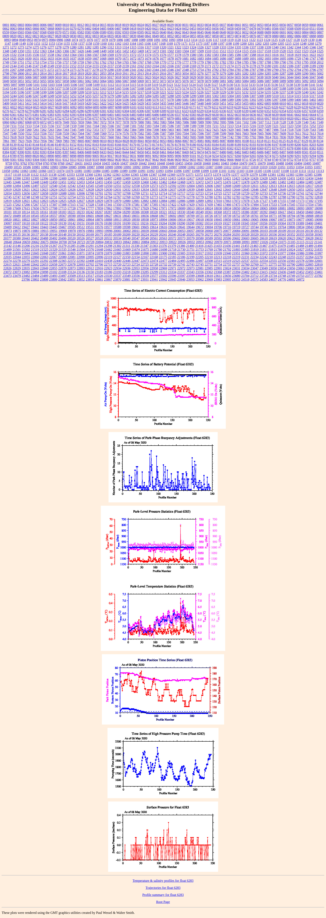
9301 (13, 159)
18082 (291, 208)
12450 (53, 182)
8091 (238, 141)
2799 (13, 73)
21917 (199, 253)
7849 (305, 137)
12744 (318, 193)
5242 (320, 92)
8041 (140, 141)
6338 (238, 111)
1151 (37, 43)
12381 (272, 174)
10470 (243, 163)
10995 (155, 167)
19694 (209, 227)
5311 (282, 96)
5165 (118, 88)
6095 (96, 107)
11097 (187, 171)
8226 (118, 148)
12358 (80, 174)
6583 (193, 114)
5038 (260, 77)
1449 (103, 51)
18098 (318, 208)
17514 (263, 204)
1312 (110, 47)
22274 (7, 261)
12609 (236, 186)
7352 (88, 129)
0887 (305, 36)
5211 (95, 92)
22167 (145, 257)
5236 (275, 92)
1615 (267, 55)
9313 (73, 159)
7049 (66, 122)
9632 (133, 159)
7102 (245, 122)
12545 (90, 186)
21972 (263, 253)
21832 (309, 249)
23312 (163, 272)
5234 (260, 92)
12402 (81, 178)
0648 (215, 32)
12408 (117, 178)
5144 (13, 88)
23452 (300, 272)
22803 (300, 264)
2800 (20, 73)
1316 (140, 47)
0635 (155, 32)
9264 (245, 156)
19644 (190, 227)
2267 (13, 70)
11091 (141, 171)
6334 (208, 111)
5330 (88, 100)
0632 (148, 32)
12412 (154, 178)
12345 (61, 174)
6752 (58, 118)
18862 (81, 219)
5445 (178, 103)
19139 (62, 223)
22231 (245, 257)
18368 (218, 212)
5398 (282, 100)
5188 (282, 88)
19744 (254, 227)
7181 (133, 126)
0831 (80, 36)
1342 (290, 47)
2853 (103, 73)
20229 (154, 234)
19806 (291, 227)
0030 (178, 25)
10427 (69, 163)
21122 (309, 242)
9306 (51, 159)
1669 (110, 58)
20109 (282, 231)
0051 (245, 25)
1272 (13, 47)
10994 (145, 167)
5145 (20, 88)
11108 (285, 171)
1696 (290, 58)
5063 (95, 81)
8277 (193, 148)
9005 (95, 156)
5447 (193, 103)
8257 (185, 148)
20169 (90, 234)
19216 (144, 223)
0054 (267, 25)
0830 (73, 36)
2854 (110, 73)
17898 (126, 208)
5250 (58, 96)
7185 (163, 126)
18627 (108, 216)
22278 (16, 261)
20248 (181, 234)
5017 (110, 77)
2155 (95, 66)
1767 (140, 62)
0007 (50, 25)
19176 (99, 223)
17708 (53, 208)
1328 (215, 47)
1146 (318, 40)
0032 (193, 25)
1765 (125, 62)
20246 (172, 234)
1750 (13, 62)
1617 (282, 55)
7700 (215, 137)
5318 (320, 96)
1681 (185, 58)
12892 (209, 201)
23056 (291, 268)
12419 (209, 178)
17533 (273, 204)
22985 (209, 268)
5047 (312, 77)
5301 (208, 96)
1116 (208, 40)
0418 (133, 28)
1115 (201, 40)
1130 (311, 40)
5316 (305, 96)
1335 (238, 47)
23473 (7, 276)
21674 (135, 249)
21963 (254, 253)
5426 (133, 103)
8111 (253, 141)
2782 (215, 70)
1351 (28, 51)
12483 (291, 182)
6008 (275, 103)
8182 (200, 144)
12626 (71, 189)
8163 (95, 144)
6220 (237, 107)
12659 (53, 193)
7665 (133, 137)
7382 (125, 129)
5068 (133, 81)
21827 (300, 249)
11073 (51, 171)
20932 (190, 242)
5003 (5, 77)
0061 (320, 25)
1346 (312, 47)
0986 (60, 40)
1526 (5, 55)
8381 (305, 148)
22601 (318, 261)
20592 (218, 238)
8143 (28, 144)
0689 (267, 32)
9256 (223, 156)
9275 (275, 156)
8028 (125, 141)
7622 (35, 137)
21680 (154, 249)
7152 (20, 126)
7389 (140, 129)
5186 (267, 88)
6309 (163, 111)
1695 (282, 58)
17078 (245, 201)
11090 (132, 171)
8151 (65, 144)
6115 (163, 107)
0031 (185, 25)
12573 (154, 186)
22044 (16, 257)
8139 (13, 144)
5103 (51, 85)
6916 (260, 118)
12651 (300, 189)
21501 (16, 249)
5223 (178, 92)
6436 (125, 114)
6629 (208, 114)
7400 (163, 129)
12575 (163, 186)
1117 (216, 40)
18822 (26, 219)
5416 (58, 103)
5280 (118, 96)
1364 (50, 51)
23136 (81, 272)
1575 (155, 55)
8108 (245, 141)
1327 (208, 47)
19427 (26, 227)
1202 (258, 43)
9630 (118, 159)
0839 (133, 36)
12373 (208, 174)
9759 (8, 163)
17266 (26, 204)
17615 (26, 208)
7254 (5, 129)
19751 (273, 227)
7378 (110, 129)
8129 (305, 141)
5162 (95, 88)
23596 (172, 276)
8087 (223, 141)
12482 (282, 182)
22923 (108, 268)
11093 (160, 171)
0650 (230, 32)
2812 (28, 73)
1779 (200, 62)
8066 (178, 141)
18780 (282, 216)
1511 (215, 51)
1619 (297, 55)
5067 (125, 81)
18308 (144, 212)
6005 (267, 103)
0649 (223, 32)
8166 (118, 144)
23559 (145, 276)
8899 (80, 156)
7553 (35, 133)
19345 (245, 223)
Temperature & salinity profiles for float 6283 (162, 880)
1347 (320, 47)
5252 (73, 96)
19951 (53, 231)
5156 (50, 88)
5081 (223, 81)
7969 (58, 141)
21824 (291, 249)
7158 (65, 126)
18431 (291, 212)
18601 (90, 216)
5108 (88, 85)
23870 (117, 279)
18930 (135, 219)
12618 (318, 186)
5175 (193, 88)
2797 (320, 70)
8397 (65, 152)
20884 (145, 242)
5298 (185, 96)
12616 (300, 186)
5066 (118, 81)
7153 (28, 126)
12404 (90, 178)
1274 (28, 47)
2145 (20, 66)
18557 (53, 216)
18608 (99, 216)
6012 (297, 103)
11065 (33, 171)
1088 (134, 40)
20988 (236, 242)
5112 (110, 85)
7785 (245, 137)
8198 (282, 144)
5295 (178, 96)
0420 (148, 28)
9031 (133, 156)
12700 (90, 193)
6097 (110, 107)
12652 (309, 189)
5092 (305, 81)
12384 (299, 174)
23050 (273, 268)
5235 (267, 92)
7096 (230, 122)
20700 (62, 242)
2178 (252, 66)
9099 (185, 156)
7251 (305, 126)
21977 (282, 253)
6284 (65, 111)
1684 (208, 58)
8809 (28, 156)
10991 (127, 167)
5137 (282, 85)
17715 (62, 208)
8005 (81, 141)
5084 (245, 81)
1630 (28, 58)
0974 (37, 40)
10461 (216, 163)
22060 (35, 257)
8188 (230, 144)
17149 (273, 201)
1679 (178, 58)
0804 (305, 32)
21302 (117, 246)
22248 (282, 257)
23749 (291, 276)
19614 (154, 227)
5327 (65, 100)
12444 (318, 178)
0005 (35, 25)
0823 (35, 36)
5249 (50, 96)
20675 (44, 242)
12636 (163, 189)
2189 (312, 66)
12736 (282, 193)
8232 (125, 148)
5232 (245, 92)
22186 (181, 257)
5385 (208, 100)
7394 (148, 129)
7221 (275, 126)
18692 (172, 216)
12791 (300, 197)
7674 (170, 137)
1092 (164, 40)
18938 (145, 219)
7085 (178, 122)
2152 (73, 66)
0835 (110, 36)
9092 (155, 156)
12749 (35, 197)
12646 (254, 189)
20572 (172, 238)
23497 (62, 276)
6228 (290, 107)
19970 (72, 231)
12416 (181, 178)
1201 (251, 43)
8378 (290, 148)
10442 (142, 163)
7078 (125, 122)
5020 (133, 77)
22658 (53, 264)
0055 (275, 25)
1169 (169, 43)
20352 (291, 234)
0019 (125, 25)
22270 (318, 257)
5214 (118, 92)
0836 (118, 36)
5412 (28, 103)
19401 (318, 223)
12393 (26, 178)
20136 (26, 234)
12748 (26, 197)
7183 (148, 126)
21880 (117, 253)
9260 (238, 156)
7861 (6, 141)
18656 (145, 216)
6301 (103, 111)
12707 (117, 193)
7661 (118, 137)
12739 (291, 193)
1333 (223, 47)
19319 (218, 223)
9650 (178, 159)
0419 (140, 28)
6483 (133, 114)
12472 (199, 182)
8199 (290, 144)
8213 (65, 148)
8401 (73, 152)
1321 (170, 47)
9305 (43, 159)
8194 (260, 144)
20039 (145, 231)
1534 (20, 55)
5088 (275, 81)
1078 (104, 40)
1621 (305, 55)
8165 (110, 144)
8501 (305, 152)
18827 (35, 219)
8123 (275, 141)
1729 (297, 58)
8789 (13, 156)
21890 (145, 253)
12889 (199, 201)
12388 (7, 178)
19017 (190, 219)
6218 (222, 107)
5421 (95, 103)
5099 (21, 85)
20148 (62, 234)
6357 (305, 111)
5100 (29, 85)
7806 (260, 137)
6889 (230, 118)
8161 (80, 144)
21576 (90, 249)
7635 (50, 137)
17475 (236, 204)
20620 (282, 238)
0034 (208, 25)
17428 (181, 204)
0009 (58, 25)
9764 (38, 163)
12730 (254, 193)
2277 (88, 70)
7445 (238, 129)
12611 (254, 186)
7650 (88, 137)
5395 (260, 100)
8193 (252, 144)
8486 (260, 152)
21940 (227, 253)
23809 (53, 279)
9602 (110, 159)
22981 (199, 268)
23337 (181, 272)
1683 (200, 58)
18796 (300, 216)
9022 (125, 156)
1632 (43, 58)
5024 (155, 77)
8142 (20, 144)
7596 (200, 133)
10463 (225, 163)
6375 (28, 114)
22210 (209, 257)
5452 (230, 103)
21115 (300, 242)
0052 (252, 25)
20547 (135, 238)
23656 (227, 276)
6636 (252, 114)
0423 (170, 28)
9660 (215, 159)
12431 (291, 178)
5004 (13, 77)
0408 (125, 28)
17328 (90, 204)
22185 (172, 257)
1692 (260, 58)
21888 (135, 253)
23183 (99, 272)
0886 (297, 36)
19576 (99, 227)
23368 (218, 272)
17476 (245, 204)
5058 (65, 81)
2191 (5, 70)
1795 (305, 62)
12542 (71, 186)
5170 (155, 88)
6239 (305, 107)
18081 (282, 208)
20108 (273, 231)
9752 (290, 159)
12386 (318, 174)
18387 (254, 212)
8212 (58, 148)
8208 (28, 148)
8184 (215, 144)
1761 (95, 62)
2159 (125, 66)
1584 (223, 55)
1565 (80, 55)
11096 (178, 171)
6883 (193, 118)
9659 (208, 159)
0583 (88, 32)
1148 (15, 43)
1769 (155, 62)
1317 (148, 47)
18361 (208, 212)
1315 (133, 47)
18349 (199, 212)
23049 (263, 268)
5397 (275, 100)
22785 (282, 264)
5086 (260, 81)
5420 (88, 103)
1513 (230, 51)
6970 (36, 122)
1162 (118, 43)
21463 (254, 246)
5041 (282, 77)
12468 (181, 182)
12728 (236, 193)
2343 (148, 70)
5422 (103, 103)
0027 (155, 25)
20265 (190, 234)
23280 (135, 272)
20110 (291, 231)
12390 (16, 178)
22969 (163, 268)
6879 (170, 118)
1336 (245, 47)
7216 (252, 126)
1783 (230, 62)
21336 (135, 246)
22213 (218, 257)
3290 (305, 73)
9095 (170, 156)
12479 (254, 182)
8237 (133, 148)
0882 (290, 36)
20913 (163, 242)
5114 (125, 85)
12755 (81, 197)
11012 (227, 167)
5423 (110, 103)
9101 (193, 156)
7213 (230, 126)
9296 (320, 156)
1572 (133, 55)
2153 (80, 66)
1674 (148, 58)
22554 (263, 261)
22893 (81, 268)
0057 (290, 25)
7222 (282, 126)
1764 (118, 62)
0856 (200, 36)
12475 (218, 182)
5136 (274, 85)
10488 (280, 163)
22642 (35, 264)
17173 (300, 201)
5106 (73, 85)
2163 (148, 66)
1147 (8, 43)
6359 (320, 111)
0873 (230, 36)
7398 (155, 129)
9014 (103, 156)
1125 (274, 40)
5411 (21, 103)
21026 (264, 242)
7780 (238, 137)
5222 (170, 92)
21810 (254, 249)
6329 (200, 111)
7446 (245, 129)
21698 (163, 249)
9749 (275, 159)
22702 (90, 264)
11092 (151, 171)
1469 (140, 51)
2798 (5, 73)
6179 (207, 107)
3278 (215, 73)
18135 (35, 212)
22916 (99, 268)
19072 (282, 219)
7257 (13, 129)
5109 (96, 85)
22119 (108, 257)
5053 (35, 81)
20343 (282, 234)
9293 (305, 156)
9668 (238, 159)
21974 (273, 253)
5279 (110, 96)
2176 (245, 66)
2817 (65, 73)
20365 (318, 234)
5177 (208, 88)
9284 (282, 156)
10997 (173, 167)
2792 (290, 70)
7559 (65, 133)
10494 (298, 163)
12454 (90, 182)
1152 (44, 43)
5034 (230, 77)
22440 (117, 261)
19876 (26, 231)
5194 (5, 92)
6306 (140, 111)
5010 (58, 77)
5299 (193, 96)
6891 (238, 118)
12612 (263, 186)
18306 (135, 212)
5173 (178, 88)
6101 (133, 107)
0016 (110, 25)
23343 (190, 272)
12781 (218, 197)
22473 (145, 261)
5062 (88, 81)
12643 (227, 189)
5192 (312, 88)
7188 (185, 126)
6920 (290, 118)
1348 (5, 51)
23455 (309, 272)
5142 (319, 85)
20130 (309, 231)
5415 (50, 103)
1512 (223, 51)
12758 (99, 197)
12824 (53, 201)
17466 (227, 204)
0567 (35, 32)
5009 (50, 77)
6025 (36, 107)
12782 (227, 197)
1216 (296, 43)
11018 (254, 167)
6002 (260, 103)
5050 (13, 81)
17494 (254, 204)
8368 (252, 148)
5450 (215, 103)
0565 (20, 32)
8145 (43, 144)
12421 (227, 178)
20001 (117, 231)
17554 (309, 204)
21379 (172, 246)
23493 (53, 276)
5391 (245, 100)
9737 (260, 159)
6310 (170, 111)
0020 (133, 25)
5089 (282, 81)
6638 (267, 114)
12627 (81, 189)
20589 (209, 238)
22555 (273, 261)
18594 (81, 216)
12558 (135, 186)
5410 (13, 103)
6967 (21, 122)
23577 (154, 276)
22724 (135, 264)
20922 (172, 242)
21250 (44, 246)
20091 (245, 231)
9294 (312, 156)
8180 (193, 144)
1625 (13, 58)
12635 (154, 189)
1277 (50, 47)
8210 (43, 148)
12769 (135, 197)
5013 (80, 77)
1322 (178, 47)
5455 (245, 103)
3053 (178, 73)
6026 (43, 107)
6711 (320, 114)
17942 (154, 208)
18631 (117, 216)
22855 (53, 268)
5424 (118, 103)
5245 (20, 96)
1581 (200, 55)
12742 (309, 193)
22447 (135, 261)
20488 (44, 238)
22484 (172, 261)
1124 (267, 40)
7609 (282, 133)
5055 (43, 81)
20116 (300, 231)
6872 (140, 118)
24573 (254, 279)
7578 (133, 133)
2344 (155, 70)
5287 (163, 96)
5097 (14, 85)
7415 (200, 129)
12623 (44, 189)
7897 (13, 141)
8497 (282, 152)
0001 (5, 25)
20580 (199, 238)
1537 (43, 55)
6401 (110, 114)
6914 (245, 118)
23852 (81, 279)
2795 (305, 70)
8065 (170, 141)
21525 (44, 249)
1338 (260, 47)
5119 (155, 85)
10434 (97, 163)
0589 (103, 32)
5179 (223, 88)
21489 (309, 246)
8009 (96, 141)
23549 (126, 276)
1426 (80, 51)
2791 (282, 70)
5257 (95, 96)
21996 (309, 253)
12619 (7, 189)
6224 (260, 107)
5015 (95, 77)
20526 (81, 238)
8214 (73, 148)
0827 (50, 36)
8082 (208, 141)
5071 (148, 81)
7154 (35, 126)
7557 (50, 133)
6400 (103, 114)
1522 (297, 51)
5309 (267, 96)
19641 (181, 227)
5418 (73, 103)
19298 (190, 223)
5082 (230, 81)
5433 (148, 103)
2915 (155, 73)
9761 (16, 163)
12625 (62, 189)
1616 (275, 55)
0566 (28, 32)
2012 (320, 62)
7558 (58, 133)
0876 (252, 36)
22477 (163, 261)
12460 (145, 182)
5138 (289, 85)
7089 (200, 122)
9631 (125, 159)
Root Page (163, 902)
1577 (170, 55)
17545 (291, 204)
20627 (300, 238)
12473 (209, 182)
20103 (263, 231)
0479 (260, 28)
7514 (282, 129)
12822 (35, 201)
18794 (291, 216)
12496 (26, 186)
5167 (133, 88)
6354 (282, 111)
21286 (81, 246)
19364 (282, 223)
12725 (218, 193)
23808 (44, 279)
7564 (80, 133)
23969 (209, 279)
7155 (43, 126)
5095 (6, 85)
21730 (181, 249)
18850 (53, 219)
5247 (35, 96)
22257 (300, 257)
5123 (185, 85)
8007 (88, 141)
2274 (65, 70)
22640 (26, 264)
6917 (267, 118)
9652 (185, 159)
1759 (80, 62)
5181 (238, 88)
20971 (227, 242)
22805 (309, 264)
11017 (245, 167)
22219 (236, 257)
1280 (73, 47)
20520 (71, 238)
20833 (117, 242)
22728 (154, 264)
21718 (172, 249)
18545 (35, 216)
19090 (318, 219)
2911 (125, 73)
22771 (263, 264)
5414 (43, 103)
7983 (66, 141)
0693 (297, 32)
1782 (223, 62)
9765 (46, 163)
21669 (126, 249)
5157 (58, 88)
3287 (282, 73)
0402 (88, 28)
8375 (282, 148)
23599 (190, 276)
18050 (236, 208)
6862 (133, 118)
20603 (245, 238)
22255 (291, 257)
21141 (318, 242)
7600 (230, 133)
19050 (227, 219)
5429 (140, 103)
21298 (108, 246)
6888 (223, 118)
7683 (185, 137)
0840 (140, 36)
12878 (108, 201)
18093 (300, 208)
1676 (155, 58)
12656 (26, 193)
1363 (43, 51)
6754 (73, 118)
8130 (312, 141)
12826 (71, 201)
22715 (108, 264)
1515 (245, 51)
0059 (305, 25)
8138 (5, 144)
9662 (223, 159)
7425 (215, 129)
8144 (35, 144)
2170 (200, 66)
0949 (22, 40)
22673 (62, 264)
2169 (193, 66)
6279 (28, 111)
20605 (254, 238)
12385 (308, 174)
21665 (117, 249)
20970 (218, 242)
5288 (170, 96)
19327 (227, 223)
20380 (16, 238)
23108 (62, 272)
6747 (20, 118)
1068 (67, 40)
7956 (43, 141)
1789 (275, 62)
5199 (43, 92)
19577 (108, 227)
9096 (178, 156)
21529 (53, 249)
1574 (148, 55)
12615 (291, 186)
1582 (208, 55)
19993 (99, 231)
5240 (305, 92)
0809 (5, 36)
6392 (65, 114)
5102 (44, 85)
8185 (223, 144)
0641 (170, 32)
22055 (26, 257)
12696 (81, 193)
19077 (300, 219)
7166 (110, 126)
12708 (126, 193)
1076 (89, 40)
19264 (163, 223)
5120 (162, 85)
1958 (312, 62)
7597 (208, 133)
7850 (312, 137)
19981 (90, 231)
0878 (267, 36)
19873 (8, 231)
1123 (260, 40)
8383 (320, 148)
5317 (312, 96)
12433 (300, 178)
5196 (20, 92)
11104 (249, 171)
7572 (110, 133)
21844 (26, 253)
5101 (36, 85)
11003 (200, 167)
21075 (282, 242)
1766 (133, 62)
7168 (125, 126)
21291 (90, 246)
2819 (80, 73)
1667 (95, 58)
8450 (140, 152)
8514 (5, 156)
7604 (252, 133)
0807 (320, 32)
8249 (155, 148)
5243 (5, 96)
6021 (6, 107)
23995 (227, 279)
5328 (73, 100)
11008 (218, 167)
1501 (163, 51)
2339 (118, 70)
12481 (273, 182)
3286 (275, 73)
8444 (125, 152)
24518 (245, 279)
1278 (58, 47)
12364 (125, 174)
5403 (320, 100)
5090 (290, 81)
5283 (140, 96)
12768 (126, 197)
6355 (290, 111)
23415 (263, 272)
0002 (13, 25)
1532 (13, 55)
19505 (71, 227)
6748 (28, 118)
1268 (310, 43)
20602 (236, 238)
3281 (238, 73)
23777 (309, 276)
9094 (163, 156)
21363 (153, 246)
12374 (217, 174)
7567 (88, 133)
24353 (236, 279)
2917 (170, 73)
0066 (36, 28)
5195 (13, 92)
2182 (282, 66)
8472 (193, 152)
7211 (215, 126)
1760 (88, 62)
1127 (289, 40)
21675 (145, 249)
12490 (7, 186)
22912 (90, 268)
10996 (164, 167)
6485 (148, 114)
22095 (90, 257)
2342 (140, 70)
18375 (236, 212)
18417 (282, 212)
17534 (282, 204)
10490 (289, 163)
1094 (179, 40)
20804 (99, 242)
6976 (58, 122)
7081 (148, 122)
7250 (297, 126)
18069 (273, 208)
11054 (299, 167)
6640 (282, 114)
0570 (58, 32)
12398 (53, 178)
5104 (59, 85)
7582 (140, 133)
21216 (35, 246)
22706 (99, 264)
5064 (103, 81)
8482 (238, 152)
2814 (43, 73)
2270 (35, 70)
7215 (245, 126)
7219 (260, 126)
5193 (320, 88)
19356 (263, 223)
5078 (200, 81)
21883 (126, 253)
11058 (6, 171)
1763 (110, 62)
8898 (73, 156)
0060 (312, 25)
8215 (80, 148)
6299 (88, 111)
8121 (267, 141)
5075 (178, 81)
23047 (254, 268)
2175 (238, 66)
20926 (181, 242)
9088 (140, 156)
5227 (208, 92)
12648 (273, 189)
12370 (180, 174)
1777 (185, 62)
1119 (230, 40)
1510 (208, 51)
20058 (199, 231)
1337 (252, 47)
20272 (209, 234)
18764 (263, 216)
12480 (263, 182)
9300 (6, 159)
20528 (99, 238)
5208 (73, 92)
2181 (275, 66)
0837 (125, 36)
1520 (282, 51)
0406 (110, 28)
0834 (103, 36)
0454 (200, 28)
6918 (275, 118)
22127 (117, 257)
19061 (236, 219)
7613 (312, 133)
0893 (7, 40)
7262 (43, 129)
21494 (318, 246)
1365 (58, 51)
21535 (62, 249)
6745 (5, 118)
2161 (133, 66)
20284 (227, 234)
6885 (208, 118)
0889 (320, 36)
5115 (133, 85)
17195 (318, 201)
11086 (114, 171)
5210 (88, 92)
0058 (297, 25)
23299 (154, 272)
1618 (290, 55)
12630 (108, 189)
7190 (200, 126)
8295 (223, 148)
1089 (142, 40)
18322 (172, 212)
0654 (252, 32)
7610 (290, 133)
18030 (218, 208)
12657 (35, 193)
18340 (190, 212)
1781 (215, 62)
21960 (245, 253)
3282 (245, 73)
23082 (26, 272)
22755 (227, 264)
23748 (282, 276)
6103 (148, 107)
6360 (5, 114)
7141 (312, 122)
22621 (16, 264)
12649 (282, 189)
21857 (53, 253)
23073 (16, 272)
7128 (282, 122)
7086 (185, 122)
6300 (95, 111)
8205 (5, 148)
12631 (117, 189)
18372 (227, 212)
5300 (200, 96)
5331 (95, 100)
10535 (17, 167)
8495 (275, 152)
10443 (152, 163)
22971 (172, 268)
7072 (103, 122)
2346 (170, 70)
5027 (178, 77)
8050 (148, 141)
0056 (282, 25)
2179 (260, 66)
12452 (71, 182)
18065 (263, 208)
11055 (309, 167)
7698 (200, 137)
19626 (172, 227)
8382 (312, 148)
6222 (245, 107)
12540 (53, 186)
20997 (255, 242)
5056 (50, 81)
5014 (88, 77)
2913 (140, 73)
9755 (305, 159)
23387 (227, 272)
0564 (13, 32)
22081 (71, 257)
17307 (53, 204)
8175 (163, 144)
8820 (35, 156)
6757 (95, 118)
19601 (135, 227)
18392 (263, 212)
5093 (312, 81)
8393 (43, 152)
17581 (318, 204)
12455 (99, 182)
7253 (320, 126)
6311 (178, 111)
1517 (260, 51)
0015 (103, 25)
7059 (81, 122)
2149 (50, 66)
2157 (110, 66)
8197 (275, 144)
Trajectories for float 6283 (163, 888)
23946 (181, 279)
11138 (52, 174)
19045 (218, 219)
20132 (318, 231)
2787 (252, 70)
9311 (58, 159)
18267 (99, 212)
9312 (65, 159)
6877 (163, 118)
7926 (28, 141)
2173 (223, 66)
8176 (170, 144)
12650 (291, 189)
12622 (35, 189)
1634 (58, 58)
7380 (118, 129)
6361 (13, 114)
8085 (215, 141)
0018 (118, 25)
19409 (7, 227)
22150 (126, 257)
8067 (185, 141)
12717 (181, 193)
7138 (290, 122)
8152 (73, 144)
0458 (230, 28)
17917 (135, 208)
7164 (95, 126)
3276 (200, 73)
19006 (172, 219)
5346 (148, 100)
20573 (181, 238)
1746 (305, 58)
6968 (28, 122)
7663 (125, 137)
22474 (154, 261)
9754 (297, 159)
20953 (200, 242)
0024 (140, 25)
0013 (88, 25)
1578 (178, 55)
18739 (227, 216)
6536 (170, 114)
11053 (290, 167)
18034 (227, 208)
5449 (208, 103)
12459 (135, 182)
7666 (140, 137)
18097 (309, 208)
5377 (163, 100)
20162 (81, 234)
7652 (95, 137)
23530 (108, 276)
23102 (53, 272)
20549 (145, 238)
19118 (35, 223)
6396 (88, 114)
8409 (95, 152)
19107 (17, 223)
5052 (28, 81)
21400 (190, 246)
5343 (133, 100)
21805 (245, 249)
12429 (273, 178)
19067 (273, 219)
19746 (263, 227)
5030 (200, 77)
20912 (154, 242)
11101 (223, 171)
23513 (81, 276)
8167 (125, 144)
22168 (154, 257)
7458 (252, 129)
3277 (208, 73)
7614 (320, 133)
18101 (8, 212)
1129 (304, 40)
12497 (35, 186)
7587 (163, 133)
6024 (28, 107)
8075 (193, 141)
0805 (312, 32)
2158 (118, 66)
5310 (275, 96)
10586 (26, 167)
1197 (221, 43)
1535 (28, 55)
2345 (163, 70)
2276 (80, 70)
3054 (185, 73)
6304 (125, 111)
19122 (44, 223)
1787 (260, 62)
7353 (95, 129)
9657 (200, 159)
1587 (245, 55)
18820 (7, 219)
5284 (148, 96)
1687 (230, 58)
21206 (26, 246)
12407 (108, 178)
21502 (26, 249)
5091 (297, 81)
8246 (148, 148)
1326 (200, 47)
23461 (318, 272)
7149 (320, 122)
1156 (74, 43)
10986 (81, 167)
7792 (252, 137)
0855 (193, 36)
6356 (297, 111)
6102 (140, 107)
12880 (126, 201)
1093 (172, 40)
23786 (26, 279)
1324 (193, 47)
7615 (5, 137)
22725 (145, 264)
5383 (193, 100)
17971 (163, 208)
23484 (35, 276)
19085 (309, 219)
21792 (227, 249)
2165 (163, 66)
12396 (44, 178)
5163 (103, 88)
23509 (71, 276)
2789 (267, 70)
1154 (59, 43)
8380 (297, 148)
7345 (73, 129)
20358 (309, 234)
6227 (282, 107)
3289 (297, 73)
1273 (20, 47)
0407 (118, 28)
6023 (21, 107)
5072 (155, 81)
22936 (126, 268)
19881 (35, 231)
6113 (155, 107)
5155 (43, 88)
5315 (297, 96)
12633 (135, 189)
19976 (81, 231)
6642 (297, 114)
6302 (110, 111)
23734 (273, 276)
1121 (245, 40)
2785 (238, 70)
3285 (267, 73)
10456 (188, 163)
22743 (190, 264)
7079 (133, 122)
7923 (21, 141)
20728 (90, 242)
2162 (140, 66)
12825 (62, 201)
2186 (290, 66)
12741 (300, 193)
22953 (135, 268)
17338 (99, 204)
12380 (263, 174)
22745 (199, 264)
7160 (80, 126)
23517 (90, 276)
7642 (65, 137)
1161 (110, 43)
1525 (320, 51)
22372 (71, 261)
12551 (117, 186)
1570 (118, 55)
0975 (45, 40)
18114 (26, 212)
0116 (66, 28)
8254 (178, 148)
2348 (185, 70)
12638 (181, 189)
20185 (108, 234)
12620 (16, 189)
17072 (236, 201)
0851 (163, 36)
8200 (297, 144)
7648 (80, 137)
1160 (103, 43)
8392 (35, 152)
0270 (73, 28)
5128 (222, 85)
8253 (170, 148)
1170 (177, 43)
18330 (181, 212)
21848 (44, 253)
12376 (226, 174)
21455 (245, 246)
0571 (65, 32)
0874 (238, 36)
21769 (209, 249)
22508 (209, 261)
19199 (126, 223)
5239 (297, 92)
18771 (273, 216)
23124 (71, 272)
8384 (5, 152)
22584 (309, 261)
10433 (88, 163)
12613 (273, 186)
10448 (161, 163)
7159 (73, 126)
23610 (209, 276)
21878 (99, 253)
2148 (43, 66)
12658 (44, 193)
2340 (125, 70)
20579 (190, 238)
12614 (282, 186)
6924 (320, 118)
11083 (87, 171)
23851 (71, 279)
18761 (254, 216)
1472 (148, 51)
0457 (223, 28)
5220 (155, 92)
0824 (43, 36)
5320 (13, 100)
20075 (218, 231)
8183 (208, 144)
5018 (118, 77)
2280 (110, 70)
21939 (218, 253)
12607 (218, 186)
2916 (163, 73)
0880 (275, 36)
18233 (80, 212)
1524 (312, 51)
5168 (140, 88)
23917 (135, 279)
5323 (35, 100)
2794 (297, 70)
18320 (153, 212)
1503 (178, 51)
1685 (215, 58)
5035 (238, 77)
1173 (199, 43)
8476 (208, 152)
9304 (36, 159)
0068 (51, 28)
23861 (99, 279)
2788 (260, 70)
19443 (44, 227)
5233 (252, 92)
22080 (62, 257)
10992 (136, 167)
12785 (254, 197)
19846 (318, 227)
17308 (62, 204)
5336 (125, 100)
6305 (133, 111)
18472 (7, 216)
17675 (44, 208)
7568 (95, 133)
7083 (163, 122)
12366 (144, 174)
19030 (209, 219)
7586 (155, 133)
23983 (218, 279)
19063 (245, 219)
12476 (227, 182)
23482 (26, 276)
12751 (53, 197)
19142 (71, 223)
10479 (261, 163)
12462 (163, 182)
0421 (155, 28)
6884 (200, 118)
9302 (21, 159)
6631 (223, 114)
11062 (15, 171)
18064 (254, 208)
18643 (126, 216)
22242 (263, 257)
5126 (207, 85)
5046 (305, 77)
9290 (290, 156)
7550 (20, 133)
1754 (43, 62)
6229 (297, 107)
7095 (223, 122)
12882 (145, 201)
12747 (16, 197)
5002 (320, 73)
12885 (172, 201)
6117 (170, 107)
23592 (163, 276)
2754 (200, 70)
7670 (155, 137)
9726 (252, 159)
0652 (245, 32)
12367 (153, 174)
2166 (170, 66)
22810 (318, 264)
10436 (115, 163)
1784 (238, 62)
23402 (245, 272)
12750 (44, 197)
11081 (78, 171)
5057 (58, 81)
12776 (181, 197)
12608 (227, 186)
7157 (58, 126)
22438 (108, 261)
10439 (133, 163)
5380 (178, 100)
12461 (154, 182)
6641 (290, 114)
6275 (320, 107)
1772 (170, 62)
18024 (209, 208)
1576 (163, 55)
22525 (236, 261)
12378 (244, 174)
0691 (282, 32)
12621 (26, 189)
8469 (185, 152)
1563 (65, 55)
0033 (200, 25)
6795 (125, 118)
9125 (200, 156)
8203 (312, 144)
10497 (316, 163)
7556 (43, 133)
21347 (144, 246)
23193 (117, 272)
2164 (155, 66)
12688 (62, 193)
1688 (238, 58)
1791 (290, 62)
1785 (245, 62)
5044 (290, 77)
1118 (223, 40)
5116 (140, 85)
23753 (300, 276)
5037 (252, 77)
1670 (118, 58)
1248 (303, 43)
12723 (199, 193)
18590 (71, 216)
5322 (28, 100)
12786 (263, 197)
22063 (44, 257)
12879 (117, 201)
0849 (155, 36)
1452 (125, 51)
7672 (163, 137)
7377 (103, 129)
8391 (28, 152)
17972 (172, 208)
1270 (318, 43)
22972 (181, 268)
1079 (112, 40)
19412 (16, 227)
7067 (96, 122)
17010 (218, 201)
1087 (127, 40)
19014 (181, 219)
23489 (44, 276)
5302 (215, 96)
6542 (185, 114)
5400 (297, 100)
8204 (320, 144)
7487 (267, 129)
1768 (148, 62)
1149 (22, 43)
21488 (300, 246)
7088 (193, 122)
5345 (140, 100)
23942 (163, 279)
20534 (117, 238)
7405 (178, 129)
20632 (318, 238)
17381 (135, 204)
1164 (133, 43)
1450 (110, 51)
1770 (163, 62)
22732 (163, 264)
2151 (65, 66)
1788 (267, 62)
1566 (88, 55)
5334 (118, 100)
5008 (43, 77)
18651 (135, 216)
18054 (245, 208)
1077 (97, 40)
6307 (148, 111)
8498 (290, 152)
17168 (291, 201)
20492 (53, 238)
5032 (215, 77)
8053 (163, 141)
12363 (116, 174)
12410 (135, 178)
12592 (172, 186)
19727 (245, 227)
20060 (209, 231)
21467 (263, 246)
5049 (5, 81)
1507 (193, 51)
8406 (80, 152)
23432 (273, 272)
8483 (245, 152)
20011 (136, 231)
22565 (291, 261)
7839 (290, 137)
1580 (193, 55)
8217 (95, 148)
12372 (199, 174)
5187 (275, 88)
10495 (307, 163)
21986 (300, 253)
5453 (238, 103)
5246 (28, 96)
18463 (318, 212)
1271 (5, 47)
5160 (80, 88)
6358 (312, 111)
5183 (252, 88)
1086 (119, 40)
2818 (73, 73)
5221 (163, 92)
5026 (170, 77)
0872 (223, 36)
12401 (71, 178)
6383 (50, 114)
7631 (43, 137)
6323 (185, 111)
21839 (16, 253)
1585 (230, 55)
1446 (88, 51)
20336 (273, 234)
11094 (168, 171)
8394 (50, 152)
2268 (20, 70)
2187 (297, 66)
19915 (44, 231)
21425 (208, 246)
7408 (185, 129)
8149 (58, 144)
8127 (297, 141)
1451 (118, 51)
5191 (305, 88)
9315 (80, 159)
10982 (45, 167)
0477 (245, 28)
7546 (320, 129)
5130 (229, 85)
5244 (13, 96)
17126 (254, 201)
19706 (218, 227)
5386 (215, 100)
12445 (7, 182)
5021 (140, 77)
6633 (238, 114)
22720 (117, 264)
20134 (7, 234)
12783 (236, 197)
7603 (245, 133)
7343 (65, 129)
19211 (135, 223)
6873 (148, 118)
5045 (297, 77)
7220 (267, 126)
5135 (267, 85)
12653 (318, 189)
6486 (155, 114)
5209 (80, 92)
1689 (245, 58)
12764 (108, 197)
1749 (5, 62)
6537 (178, 114)
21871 (81, 253)
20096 (254, 231)
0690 (275, 32)
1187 (206, 43)
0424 (178, 28)
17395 (154, 204)
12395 (35, 178)
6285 (73, 111)
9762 (23, 163)
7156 (50, 126)
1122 (252, 40)
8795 (20, 156)
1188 (214, 43)
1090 (149, 40)
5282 (133, 96)
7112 (268, 122)
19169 (90, 223)
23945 (172, 279)
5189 (290, 88)
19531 (90, 227)
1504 (185, 51)
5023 (148, 77)
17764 (81, 208)
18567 (62, 216)
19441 (35, 227)
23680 (236, 276)
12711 (145, 193)
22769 (254, 264)
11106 (267, 171)
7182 (140, 126)
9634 (140, 159)
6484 (140, 114)
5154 (35, 88)
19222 (153, 223)
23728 (263, 276)
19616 (163, 227)
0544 (320, 28)
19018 (199, 219)
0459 (238, 28)
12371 (189, 174)
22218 (227, 257)
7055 (73, 122)
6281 (43, 111)
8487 (267, 152)
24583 (263, 279)
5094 (320, 81)
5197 (28, 92)
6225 (267, 107)
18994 (163, 219)
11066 (42, 171)
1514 (238, 51)
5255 (88, 96)
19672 (199, 227)
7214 (238, 126)
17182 (309, 201)
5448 (200, 103)
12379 (253, 174)
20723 (81, 242)
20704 (72, 242)
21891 (154, 253)
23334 (172, 272)
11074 (60, 171)
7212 (223, 126)
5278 (103, 96)
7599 (223, 133)
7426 (223, 129)
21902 (172, 253)
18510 (26, 216)
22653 (44, 264)
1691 (252, 58)
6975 (51, 122)
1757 (65, 62)
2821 (95, 73)
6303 (118, 111)
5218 (148, 92)
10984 (63, 167)
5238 (290, 92)
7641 (58, 137)
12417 (190, 178)
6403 (118, 114)
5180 (230, 88)
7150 (5, 126)
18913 (117, 219)
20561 (154, 238)
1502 (170, 51)
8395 (58, 152)
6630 (215, 114)
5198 (35, 92)
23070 (318, 268)
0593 (125, 32)
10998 (182, 167)
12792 (309, 197)
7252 (312, 126)
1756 (58, 62)
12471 (190, 182)
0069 (58, 28)
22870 (62, 268)
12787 (273, 197)
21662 (108, 249)
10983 (54, 167)
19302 (199, 223)
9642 (155, 159)
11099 (205, 171)
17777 (90, 208)
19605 (145, 227)
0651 (238, 32)
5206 (58, 92)
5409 (6, 103)
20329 (254, 234)
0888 (312, 36)
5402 (312, 100)
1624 (5, 58)
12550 (108, 186)
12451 (62, 182)
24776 (282, 279)
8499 (297, 152)
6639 (275, 114)
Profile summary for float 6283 (163, 895)
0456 (215, 28)
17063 (227, 201)
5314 (290, 96)
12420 (218, 178)
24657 (273, 279)
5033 (223, 77)
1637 (73, 58)
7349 (80, 129)
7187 (178, 126)
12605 (199, 186)
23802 (35, 279)
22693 (81, 264)
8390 (20, 152)
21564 (81, 249)
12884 (163, 201)
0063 (13, 28)
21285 (71, 246)
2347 (178, 70)
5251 (65, 96)
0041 (238, 25)
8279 (200, 148)
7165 (103, 126)
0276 (80, 28)
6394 (80, 114)
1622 (312, 55)
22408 (90, 261)
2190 (320, 66)
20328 (245, 234)
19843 (309, 227)
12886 (181, 201)
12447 (26, 182)
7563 (73, 133)
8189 (238, 144)
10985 (72, 167)
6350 (260, 111)
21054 (273, 242)
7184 (155, 126)
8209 (35, 148)
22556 (282, 261)
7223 (290, 126)
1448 (95, 51)
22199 (190, 257)
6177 (200, 107)
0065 (28, 28)
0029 (170, 25)
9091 (148, 156)
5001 (312, 73)
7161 (88, 126)
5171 (163, 88)
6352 (267, 111)
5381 (185, 100)
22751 (209, 264)
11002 (191, 167)
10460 (207, 163)
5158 (65, 88)
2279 (103, 70)
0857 (208, 36)
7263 (50, 129)
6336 (223, 111)
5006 (28, 77)
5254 (80, 96)
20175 (99, 234)
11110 (294, 171)
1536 (35, 55)
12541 (62, 186)
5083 (238, 81)
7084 (170, 122)
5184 (260, 88)
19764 (282, 227)
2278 (95, 70)
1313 (118, 47)
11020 (272, 167)
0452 (185, 28)
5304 (230, 96)
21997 (318, 253)
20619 (273, 238)
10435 (106, 163)
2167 (178, 66)
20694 (53, 242)
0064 (21, 28)
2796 (312, 70)
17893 (117, 208)
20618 (263, 238)
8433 (103, 152)
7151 (13, 126)
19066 (263, 219)
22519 (227, 261)
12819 (7, 201)
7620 (28, 137)
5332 (103, 100)
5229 (223, 92)
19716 (227, 227)
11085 (105, 171)
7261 (35, 129)
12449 (44, 182)
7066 (88, 122)
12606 (209, 186)
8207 (20, 148)
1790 (282, 62)
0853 (178, 36)
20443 (26, 238)
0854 (185, 36)
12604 (190, 186)
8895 (58, 156)
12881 (135, 201)
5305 (238, 96)
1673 (140, 58)
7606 (267, 133)
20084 (236, 231)
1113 (187, 40)
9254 (215, 156)
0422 (163, 28)
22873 (71, 268)
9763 (31, 163)
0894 (15, 40)
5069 (140, 81)
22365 (62, 261)
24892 (291, 279)
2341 (133, 70)
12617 (309, 186)
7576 (125, 133)
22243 (273, 257)
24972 (300, 279)
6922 (305, 118)
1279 (65, 47)
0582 (80, 32)
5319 (5, 100)
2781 (208, 70)
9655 (193, 159)
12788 (282, 197)
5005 (20, 77)
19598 (126, 227)
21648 (99, 249)
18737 (218, 216)
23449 (291, 272)
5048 (320, 77)
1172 (192, 43)
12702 (108, 193)
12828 (90, 201)
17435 (199, 204)
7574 (118, 133)
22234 (254, 257)
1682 (193, 58)
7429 (230, 129)
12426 (254, 178)
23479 (16, 276)
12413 (163, 178)
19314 (208, 223)
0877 (260, 36)
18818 (318, 216)
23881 (126, 279)
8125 (282, 141)
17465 (218, 204)
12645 (245, 189)
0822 (28, 36)
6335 (215, 111)
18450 (300, 212)
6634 (245, 114)
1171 (184, 43)
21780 (218, 249)
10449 (170, 163)
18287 (108, 212)
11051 (282, 167)
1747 (312, 58)
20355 (300, 234)
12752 (62, 197)
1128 (296, 40)
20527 (90, 238)
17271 (44, 204)
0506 (275, 28)
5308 (260, 96)
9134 (208, 156)
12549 (99, 186)
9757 (312, 159)
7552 (28, 133)
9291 (297, 156)
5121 (170, 85)
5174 (185, 88)
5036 (245, 77)
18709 (190, 216)
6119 (177, 107)
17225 (7, 204)
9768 (61, 163)
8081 (200, 141)
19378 (291, 223)
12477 (236, 182)
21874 (90, 253)
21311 (126, 246)
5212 (103, 92)
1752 (28, 62)
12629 (99, 189)
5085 (252, 81)
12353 (71, 174)
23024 (227, 268)
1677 (163, 58)
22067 (53, 257)
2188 (305, 66)
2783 (223, 70)
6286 (80, 111)
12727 (227, 193)
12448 (35, 182)
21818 (282, 249)
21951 (236, 253)
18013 (190, 208)
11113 (320, 171)
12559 (145, 186)
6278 (20, 111)
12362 (107, 174)
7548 (13, 133)
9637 (148, 159)
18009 (181, 208)
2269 (28, 70)
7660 (110, 137)
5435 (163, 103)
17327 (81, 204)
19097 (8, 223)
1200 (243, 43)
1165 (140, 43)
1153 (52, 43)
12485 (309, 182)
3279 (223, 73)
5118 (147, 85)
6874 (155, 118)
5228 (215, 92)
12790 (291, 197)
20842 (126, 242)
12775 (172, 197)
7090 (208, 122)
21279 (62, 246)
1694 (275, 58)
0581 (73, 32)
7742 (230, 137)
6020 (320, 103)
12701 (99, 193)
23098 (44, 272)
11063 (24, 171)
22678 (71, 264)
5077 (193, 81)
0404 (95, 28)
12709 (135, 193)
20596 (227, 238)
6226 (275, 107)
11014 (236, 167)
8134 (320, 141)
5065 (110, 81)
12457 (117, 182)
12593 (181, 186)
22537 (245, 261)
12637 (172, 189)
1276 (43, 47)
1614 (260, 55)
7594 (185, 133)
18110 (17, 212)
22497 (199, 261)
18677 (163, 216)
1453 (133, 51)
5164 (110, 88)
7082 (155, 122)
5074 (170, 81)
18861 (71, 219)
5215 (125, 92)
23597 (181, 276)
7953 (36, 141)
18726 (209, 216)
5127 (214, 85)
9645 (163, 159)
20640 (8, 242)
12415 (172, 178)
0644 (193, 32)
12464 (172, 182)
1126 (282, 40)
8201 (305, 144)
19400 (309, 223)
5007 (35, 77)
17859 (99, 208)
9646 (170, 159)
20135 (16, 234)
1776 (178, 62)
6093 (81, 107)
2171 (208, 66)
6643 (305, 114)
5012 (73, 77)
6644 (312, 114)
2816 (58, 73)
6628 (200, 114)
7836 (282, 137)
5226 (200, 92)
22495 (181, 261)
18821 (16, 219)
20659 (26, 242)
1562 (58, 55)
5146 (28, 88)
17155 (282, 201)
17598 (7, 208)
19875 (17, 231)
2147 (35, 66)
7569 (103, 133)
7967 (51, 141)
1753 (35, 62)
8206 (13, 148)
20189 (117, 234)
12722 (190, 193)
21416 (199, 246)
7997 (73, 141)
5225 (193, 92)
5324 (43, 100)
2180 (267, 66)
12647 (263, 189)
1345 (305, 47)
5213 (110, 92)
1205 (281, 43)
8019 (110, 141)
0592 (118, 32)
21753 (199, 249)
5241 (312, 92)
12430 (282, 178)
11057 (318, 167)
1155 (66, 43)
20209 (126, 234)
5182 (245, 88)
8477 (215, 152)
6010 (282, 103)
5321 (20, 100)
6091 (66, 107)
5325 (50, 100)
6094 (88, 107)
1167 (155, 43)
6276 (5, 111)
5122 (177, 85)
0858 (215, 36)
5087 (267, 81)
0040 (230, 25)
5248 (43, 96)
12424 (245, 178)
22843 (35, 268)
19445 (53, 227)
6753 (65, 118)
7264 (58, 129)
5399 (290, 100)
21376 (163, 246)
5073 (163, 81)
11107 (276, 171)
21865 (71, 253)
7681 (178, 137)
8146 (50, 144)
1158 (88, 43)
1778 (193, 62)
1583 (215, 55)
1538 (50, 55)
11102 (231, 171)
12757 (90, 197)
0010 (65, 25)
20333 (263, 234)
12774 (163, 197)
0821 (20, 36)
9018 (118, 156)
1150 (30, 43)
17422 (172, 204)
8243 (140, 148)
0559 (5, 32)
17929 (145, 208)
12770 (145, 197)
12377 (235, 174)
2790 (275, 70)
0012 (80, 25)
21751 (190, 249)
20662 (35, 242)
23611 (218, 276)
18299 (126, 212)
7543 (312, 129)
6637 (260, 114)
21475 (272, 246)
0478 (252, 28)
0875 (245, 36)
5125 (199, 85)
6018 (305, 103)
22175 (163, 257)
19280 (172, 223)
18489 (16, 216)
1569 (110, 55)
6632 (230, 114)
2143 (5, 66)
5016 (103, 77)
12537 (44, 186)
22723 (126, 264)
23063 (300, 268)
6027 (51, 107)
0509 (297, 28)
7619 (20, 137)
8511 (320, 152)
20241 (163, 234)
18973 (154, 219)
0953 (30, 40)
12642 (218, 189)
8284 (215, 148)
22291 (35, 261)
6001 (252, 103)
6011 (290, 103)
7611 (297, 133)
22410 (99, 261)
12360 (89, 174)
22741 (181, 264)
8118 (260, 141)
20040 (154, 231)
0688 (260, 32)
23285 (145, 272)
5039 (267, 77)
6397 (95, 114)
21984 (291, 253)
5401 (305, 100)
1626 (20, 58)
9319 (95, 159)
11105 (258, 171)
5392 (252, 100)
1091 (157, 40)
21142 (8, 246)
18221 (71, 212)
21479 (282, 246)
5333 (110, 100)
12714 (163, 193)
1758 (73, 62)
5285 (155, 96)
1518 (267, 51)
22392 (81, 261)
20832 (108, 242)
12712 (154, 193)
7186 (170, 126)
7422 (208, 129)
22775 (273, 264)
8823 (43, 156)
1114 (194, 40)
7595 (193, 133)
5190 (297, 88)
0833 (95, 36)
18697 (181, 216)
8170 (133, 144)
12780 (209, 197)
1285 (95, 47)
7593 (178, 133)
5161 (88, 88)
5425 (125, 103)
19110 (26, 223)
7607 (275, 133)
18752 (236, 216)
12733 (263, 193)
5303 (223, 96)
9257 (230, 156)
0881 (282, 36)
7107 (260, 122)
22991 (218, 268)
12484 (300, 182)
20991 (245, 242)
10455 (179, 163)
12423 (236, 178)
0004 (28, 25)
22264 (309, 257)
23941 (154, 279)
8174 (155, 144)
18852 (62, 219)
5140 (304, 85)
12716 (172, 193)
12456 (108, 182)
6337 (230, 111)
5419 (80, 103)
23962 (199, 279)
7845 (297, 137)
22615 (7, 264)
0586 (95, 32)
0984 (52, 40)
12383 (290, 174)
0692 (290, 32)
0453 (193, 28)
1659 (88, 58)
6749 (35, 118)
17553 (300, 204)
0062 (6, 28)
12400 (62, 178)
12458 (126, 182)
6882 (185, 118)
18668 (154, 216)
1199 (236, 43)
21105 (291, 242)
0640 (163, 32)
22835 (26, 268)
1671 (125, 58)
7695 (193, 137)
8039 (133, 141)
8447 (133, 152)
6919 (282, 118)
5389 (230, 100)
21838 (7, 253)
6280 (35, 111)
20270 (199, 234)
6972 (43, 122)
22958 (154, 268)
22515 (218, 261)
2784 (230, 70)
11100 (214, 171)
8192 (245, 144)
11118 (17, 174)
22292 (44, 261)
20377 (7, 238)
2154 (88, 66)
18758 (245, 216)
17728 (71, 208)
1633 (50, 58)
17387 (145, 204)
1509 (200, 51)
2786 (245, 70)
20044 (172, 231)
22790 (291, 264)
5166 (125, 88)
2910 (118, 73)
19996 (108, 231)
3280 (230, 73)
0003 (20, 25)
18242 (89, 212)
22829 (16, 268)
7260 (28, 129)
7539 (305, 129)
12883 (154, 201)
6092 (73, 107)
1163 (125, 43)
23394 (236, 272)
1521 (290, 51)
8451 (148, 152)
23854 (90, 279)
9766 (53, 163)
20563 (163, 238)
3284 (260, 73)
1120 (237, 40)
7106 (253, 122)
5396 (267, 100)
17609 (16, 208)
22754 (218, 264)
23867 (108, 279)
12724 (209, 193)
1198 (228, 43)
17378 (126, 204)
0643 (185, 32)
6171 (192, 107)
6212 (215, 107)
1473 (155, 51)
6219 (230, 107)
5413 (35, 103)
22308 (53, 261)
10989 (109, 167)
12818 (318, 197)
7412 (193, 129)
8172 (140, 144)
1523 (305, 51)
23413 (254, 272)
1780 (208, 62)
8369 (260, 148)
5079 (208, 81)
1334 (230, 47)
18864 (90, 219)
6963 (13, 122)
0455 (208, 28)
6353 (275, 111)
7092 (215, 122)
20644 (17, 242)
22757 (236, 264)
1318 (155, 47)
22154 (135, 257)
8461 (163, 152)
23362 (209, 272)
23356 (199, 272)
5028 (185, 77)
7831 (275, 137)
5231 (238, 92)
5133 (252, 85)
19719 (236, 227)
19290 (181, 223)
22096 (99, 257)
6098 (118, 107)
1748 (320, 58)
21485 (291, 246)
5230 (230, 92)
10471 (252, 163)
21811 (263, 249)
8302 (230, 148)
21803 (236, 249)
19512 (81, 227)
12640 (199, 189)
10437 (124, 163)
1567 (95, 55)
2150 (58, 66)
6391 (58, 114)
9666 (230, 159)
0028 (163, 25)
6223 (252, 107)
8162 (88, 144)
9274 (267, 156)
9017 (110, 156)
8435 (110, 152)
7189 (193, 126)
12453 (81, 182)
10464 (234, 163)
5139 (297, 85)
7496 (275, 129)
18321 (163, 212)
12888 (190, 201)
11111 (302, 171)
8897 (65, 156)
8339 (245, 148)
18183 (62, 212)
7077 (118, 122)
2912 (133, 73)
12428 (263, 178)
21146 (16, 246)
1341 (282, 47)
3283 (252, 73)
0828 (58, 36)
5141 (312, 85)
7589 (170, 133)
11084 (96, 171)
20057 (190, 231)
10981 (36, 167)
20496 (62, 238)
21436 (227, 246)
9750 (282, 159)
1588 (252, 55)
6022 (13, 107)
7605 (260, 133)
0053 (260, 25)
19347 (254, 223)
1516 (252, 51)
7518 (290, 129)
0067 (43, 28)
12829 (99, 201)
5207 (65, 92)
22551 (254, 261)
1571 (125, 55)
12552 (126, 186)
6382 (43, 114)
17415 (163, 204)
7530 (297, 129)
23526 (99, 276)
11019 (263, 167)
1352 (35, 51)
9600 (103, 159)
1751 (20, 62)
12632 (126, 189)
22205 (199, 257)
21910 (190, 253)
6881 (178, 118)
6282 (50, 111)
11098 (196, 171)
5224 (185, 92)
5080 (215, 81)
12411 (145, 178)
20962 (209, 242)
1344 (297, 47)
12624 (53, 189)
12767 (117, 197)
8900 (88, 156)
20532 (108, 238)
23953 (190, 279)
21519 (35, 249)
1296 (103, 47)
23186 (108, 272)
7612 (305, 133)
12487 (318, 182)
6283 (58, 111)
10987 (90, 167)
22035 (7, 257)
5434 (155, 103)
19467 (62, 227)
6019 (312, 103)
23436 (282, 272)
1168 (162, 43)
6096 (103, 107)
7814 (267, 137)
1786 (252, 62)
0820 (13, 36)
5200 (50, 92)
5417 (65, 103)
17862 (108, 208)
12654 (7, 193)
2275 (73, 70)
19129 (53, 223)
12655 (16, 193)
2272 (50, 70)
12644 (236, 189)
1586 (238, 55)
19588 (117, 227)
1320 (163, 47)
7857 (320, 137)
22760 (245, 264)
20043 (163, 231)
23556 (135, 276)
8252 (163, 148)
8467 (178, 152)
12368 (162, 174)
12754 (71, 197)
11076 (69, 171)
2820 (88, 73)
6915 (252, 118)
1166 (147, 43)
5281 (125, 96)
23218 (126, 272)
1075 (82, 40)
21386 (181, 246)
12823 (44, 201)
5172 (170, 88)
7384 (133, 129)
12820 (16, 201)
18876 (99, 219)
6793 (110, 118)
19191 (117, 223)
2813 (35, 73)
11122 (35, 174)
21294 (99, 246)
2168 (185, 66)
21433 (218, 246)
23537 (117, 276)
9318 (88, 159)
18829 (44, 219)
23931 (145, 279)
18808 (309, 216)
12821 (26, 201)
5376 (155, 100)
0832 (88, 36)
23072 (7, 272)
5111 (103, 85)
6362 (20, 114)
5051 (20, 81)
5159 (73, 88)
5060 (73, 81)
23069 (309, 268)
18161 (44, 212)
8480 (223, 152)
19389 (300, 223)
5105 (66, 85)
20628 (309, 238)
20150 (71, 234)
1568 (103, 55)
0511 (312, 28)
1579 (185, 55)
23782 (318, 276)
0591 (110, 32)
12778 (190, 197)
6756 (88, 118)
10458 (197, 163)
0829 (65, 36)
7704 (223, 137)
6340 (252, 111)
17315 (71, 204)
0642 (178, 32)
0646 (208, 32)
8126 (290, 141)
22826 (7, 268)
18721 (199, 216)
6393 (73, 114)
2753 (193, 70)
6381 (35, 114)
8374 (275, 148)
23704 (245, 276)
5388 (223, 100)
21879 (108, 253)
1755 (50, 62)
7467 (260, 129)
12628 (90, 189)
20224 (145, 234)
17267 (35, 204)
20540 (126, 238)
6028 (58, 107)
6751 (50, 118)
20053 (181, 231)
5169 (148, 88)
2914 (148, 73)
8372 (267, 148)
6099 (125, 107)
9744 (267, 159)
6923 (312, 118)
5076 (185, 81)
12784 (245, 197)
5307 (252, 96)
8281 (208, 148)
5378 (170, 100)
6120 (185, 107)
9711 (245, 159)
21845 (35, 253)
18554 (44, 216)
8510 (312, 152)
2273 (58, 70)
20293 (236, 234)
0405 (103, 28)
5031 (208, 77)
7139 (297, 122)
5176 (200, 88)
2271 (43, 70)
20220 (135, 234)
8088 (230, 141)
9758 (320, 159)
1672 (133, 58)
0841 (148, 36)
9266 (260, 156)
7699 (208, 137)
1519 (275, 51)
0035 (215, 25)
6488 (163, 114)
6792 (103, 118)
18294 (117, 212)
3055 (193, 73)
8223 (110, 148)
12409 (126, 178)
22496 (190, 261)
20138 (44, 234)
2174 (230, 66)
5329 (80, 100)
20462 (35, 238)
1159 (96, 43)
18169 (53, 212)
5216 (133, 92)
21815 (273, 249)
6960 (6, 122)
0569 (50, 32)
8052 (155, 141)
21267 (53, 246)
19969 (62, 231)
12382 (281, 174)
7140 (305, 122)
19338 (236, 223)
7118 (275, 122)
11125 (44, 174)
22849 (44, 268)
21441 (236, 246)
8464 (170, 152)
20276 (218, 234)
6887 (215, 118)
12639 (190, 189)
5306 (245, 96)
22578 (300, 261)
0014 (95, 25)
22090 (81, 257)
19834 (300, 227)
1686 (223, 58)
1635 (65, 58)
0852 (170, 36)
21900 (163, 253)
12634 (145, 189)
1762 (103, 62)
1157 (81, 43)
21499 (7, 249)
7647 (73, 137)
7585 (148, 133)
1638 (80, 58)
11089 (123, 171)
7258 (20, 129)
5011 (65, 77)
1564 (73, 55)
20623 (291, 238)
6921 (297, 118)
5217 (140, 92)
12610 (245, 186)
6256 (312, 107)
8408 (88, 152)
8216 (88, 148)
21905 (181, 253)
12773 (154, 197)
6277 (13, 111)
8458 (155, 152)
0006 (43, 25)
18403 (272, 212)
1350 (20, 51)
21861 (62, 253)
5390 (238, 100)
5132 (244, 85)
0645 (200, 32)
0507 (282, 28)
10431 (78, 163)
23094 (35, 272)
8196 (267, 144)
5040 (275, 77)
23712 (254, 276)
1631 (35, 58)
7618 (13, 137)
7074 (110, 122)
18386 (245, 212)
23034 (245, 268)
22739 (172, 264)
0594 (133, 32)
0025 (148, 25)
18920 (126, 219)
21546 (71, 249)
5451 (223, 103)
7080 (140, 122)
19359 (272, 223)
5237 (282, 92)
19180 (108, 223)
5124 (192, 85)
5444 (170, 103)
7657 (103, 137)
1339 (267, 47)
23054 (282, 268)
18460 (309, 212)
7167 (118, 126)
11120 (26, 174)
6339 (245, 111)
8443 (118, 152)
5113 (118, 85)
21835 (318, 249)
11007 (209, 167)
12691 (71, 193)
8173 (148, 144)
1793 (297, 62)
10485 (271, 163)
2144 (13, 66)
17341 (108, 204)
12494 (16, 186)
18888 (108, 219)
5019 (125, 77)
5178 (215, 88)
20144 (53, 234)
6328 (193, 111)
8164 (103, 144)
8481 (230, 152)
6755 (80, 118)
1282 (88, 47)
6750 (43, 118)
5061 (80, 81)
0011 (73, 25)
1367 (73, 51)
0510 (305, 28)
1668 (103, 58)
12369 (171, 174)
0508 (290, 28)
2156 (103, 66)
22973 (190, 268)
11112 (311, 171)
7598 (215, 133)
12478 (245, 182)
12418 (199, 178)
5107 (81, 85)
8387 (13, 152)
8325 (238, 148)
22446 (126, 261)
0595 (140, 32)
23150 (90, 272)
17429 (190, 204)
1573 (140, 55)
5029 (193, 77)
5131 (237, 85)
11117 (8, 174)
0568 (43, 32)
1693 (267, 58)
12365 (135, 174)
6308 (155, 111)
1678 (170, 58)
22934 (117, 268)
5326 (58, 100)
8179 (185, 144)
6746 (13, 118)
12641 (209, 189)
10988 (100, 167)
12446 (16, 182)
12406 (99, 178)
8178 (178, 144)
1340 (275, 47)
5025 (163, 77)
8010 (103, 141)
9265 (252, 156)
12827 (81, 201)
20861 (136, 242)
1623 (320, 55)
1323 (185, 47)
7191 (208, 126)
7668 (148, 137)
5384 (200, 100)
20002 (126, 231)
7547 (5, 133)
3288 (290, 73)
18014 (199, 208)
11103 (240, 171)
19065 (254, 219)
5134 (259, 85)
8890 (50, 156)
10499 (8, 167)
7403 (170, 129)
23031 (236, 268)
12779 (199, 197)
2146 (28, 66)
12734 (273, 193)
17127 (263, 201)
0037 (223, 25)
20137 (35, 234)
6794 (118, 118)
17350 (117, 204)
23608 (199, 276)
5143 (5, 88)
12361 (98, 174)
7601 (238, 133)
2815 (50, 73)
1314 (125, 47)
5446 (185, 103)
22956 (145, 268)
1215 (288, 43)
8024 (118, 141)
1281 (80, 47)
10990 (118, 167)
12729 (245, 193)
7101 (238, 122)
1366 (65, 51)
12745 (7, 197)
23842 (62, 279)
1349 (13, 51)
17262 (16, 204)
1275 (35, 47)
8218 (103, 148)
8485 (252, 152)
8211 (50, 148)
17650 (35, 208)
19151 (81, 223)
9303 (28, 159)
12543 (81, 186)
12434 (309, 178)
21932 (209, 253)
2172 (215, 66)
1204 (273, 43)
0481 (267, 28)
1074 (75, 40)
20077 (227, 231)
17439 (209, 204)
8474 (200, 152)
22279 (26, 261)
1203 (266, 43)
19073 (291, 219)
